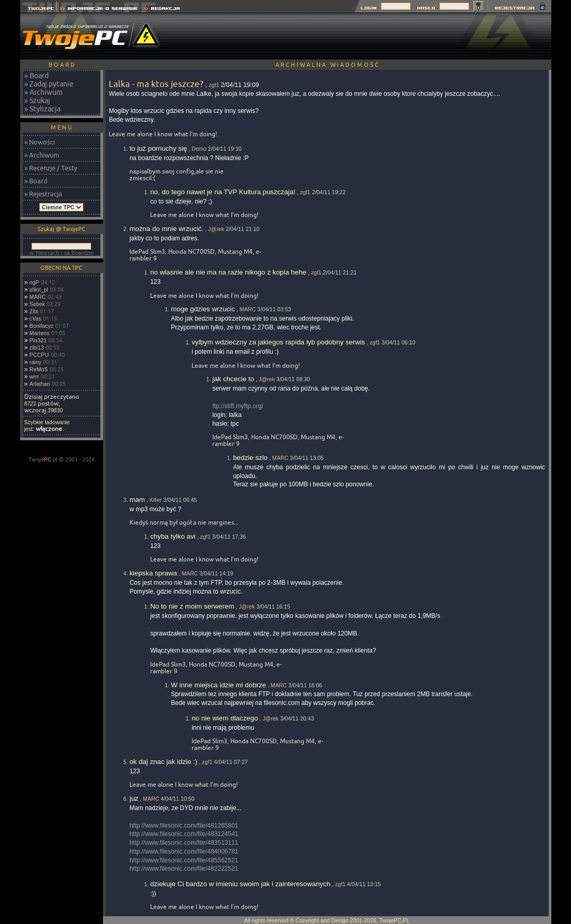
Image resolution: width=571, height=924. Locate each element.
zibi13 (37, 347)
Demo (199, 149)
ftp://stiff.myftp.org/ (237, 406)
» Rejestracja (43, 193)
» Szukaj (37, 100)
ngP (34, 282)
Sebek (37, 304)
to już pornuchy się (158, 148)
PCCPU (39, 355)
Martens (40, 333)
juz (133, 798)
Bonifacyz (41, 326)
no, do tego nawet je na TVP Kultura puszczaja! (222, 192)
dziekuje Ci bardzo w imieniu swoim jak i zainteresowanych (240, 884)
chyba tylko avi (172, 536)
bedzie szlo (250, 457)
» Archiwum (43, 92)
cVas (35, 318)
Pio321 (38, 340)
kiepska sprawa (153, 573)
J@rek (216, 229)
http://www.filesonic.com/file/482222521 (183, 868)
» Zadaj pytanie (49, 84)
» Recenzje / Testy (50, 167)
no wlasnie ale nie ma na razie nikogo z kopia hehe (228, 272)
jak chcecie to (233, 379)
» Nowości (39, 142)
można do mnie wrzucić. (166, 229)
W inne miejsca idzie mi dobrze (218, 685)
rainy (35, 362)
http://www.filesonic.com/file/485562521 (183, 860)
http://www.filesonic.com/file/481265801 (183, 825)
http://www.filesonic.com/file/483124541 (183, 834)
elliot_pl (39, 289)
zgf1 (214, 85)
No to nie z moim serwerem (192, 606)
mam (137, 499)
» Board (36, 75)
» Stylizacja (42, 109)
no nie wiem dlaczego (225, 718)
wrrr (34, 376)
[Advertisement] (362, 36)
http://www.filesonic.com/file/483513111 (183, 842)
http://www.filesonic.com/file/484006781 (183, 851)
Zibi (34, 311)
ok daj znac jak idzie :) (163, 762)
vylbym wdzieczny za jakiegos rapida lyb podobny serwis (278, 342)
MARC (38, 297)
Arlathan (40, 384)
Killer (156, 500)
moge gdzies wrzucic (203, 309)
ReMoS (39, 369)
